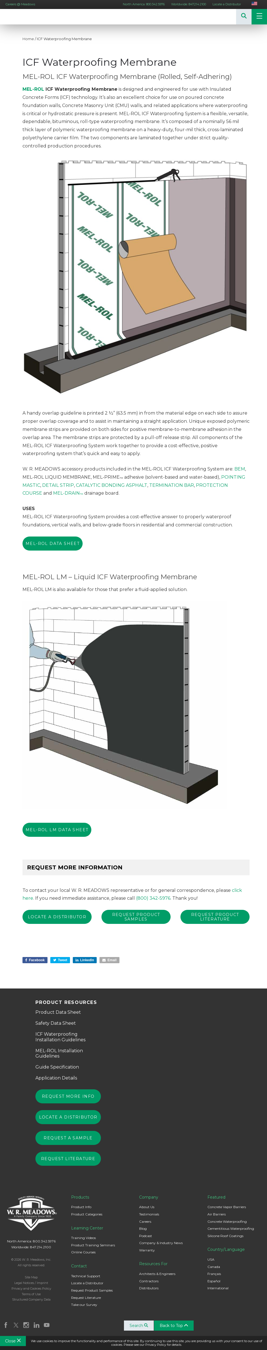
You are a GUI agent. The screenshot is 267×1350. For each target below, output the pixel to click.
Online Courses (83, 1251)
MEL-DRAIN (68, 493)
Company (148, 1195)
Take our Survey (84, 1303)
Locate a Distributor (226, 4)
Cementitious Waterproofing (230, 1227)
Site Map (31, 1276)
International (217, 1287)
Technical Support (85, 1274)
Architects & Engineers (157, 1272)
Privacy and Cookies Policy (31, 1287)
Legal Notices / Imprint (31, 1281)
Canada (213, 1265)
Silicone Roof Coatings (225, 1234)
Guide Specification (57, 1065)
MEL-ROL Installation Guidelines (59, 1052)
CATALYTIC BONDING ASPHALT (111, 485)
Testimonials (149, 1213)
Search (140, 1324)
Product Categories (86, 1213)
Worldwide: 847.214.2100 (188, 4)
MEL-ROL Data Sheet (53, 543)
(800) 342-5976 (153, 898)
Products (80, 1195)
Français (214, 1272)
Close (13, 1341)
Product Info (81, 1205)
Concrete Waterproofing (227, 1220)
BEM (239, 469)
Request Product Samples (92, 1289)
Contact (79, 1264)
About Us (146, 1205)
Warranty (147, 1249)
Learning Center (87, 1226)
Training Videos (83, 1236)
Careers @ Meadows (20, 4)
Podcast (145, 1234)
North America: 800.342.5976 (144, 4)
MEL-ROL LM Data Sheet (57, 829)
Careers (145, 1220)
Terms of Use (31, 1293)
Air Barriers (216, 1213)
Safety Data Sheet (55, 1021)
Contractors (149, 1280)
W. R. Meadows (17, 16)
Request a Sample (68, 1136)
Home (28, 39)
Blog (143, 1227)
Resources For (153, 1262)
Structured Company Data (31, 1298)
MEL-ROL (33, 89)
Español (213, 1280)
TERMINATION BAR (171, 485)
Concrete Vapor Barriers (226, 1205)
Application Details (56, 1076)
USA (210, 1258)
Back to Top (175, 1324)
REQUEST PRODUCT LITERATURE (215, 917)
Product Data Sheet (58, 1010)
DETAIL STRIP (58, 485)
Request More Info (68, 1094)
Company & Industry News (161, 1241)
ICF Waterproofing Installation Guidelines (60, 1035)
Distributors (149, 1287)
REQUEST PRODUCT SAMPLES (136, 917)
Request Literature (68, 1157)
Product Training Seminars (93, 1244)
